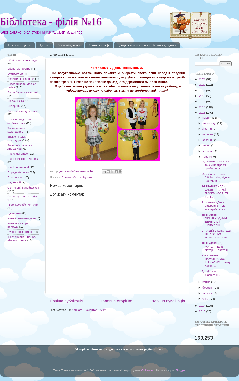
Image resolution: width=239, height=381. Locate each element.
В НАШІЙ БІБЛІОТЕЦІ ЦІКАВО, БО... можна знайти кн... (216, 234)
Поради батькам (18, 172)
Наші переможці (18, 167)
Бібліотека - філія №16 (51, 21)
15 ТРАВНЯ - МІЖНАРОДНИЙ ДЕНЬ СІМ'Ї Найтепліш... (214, 220)
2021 (202, 79)
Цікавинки (14, 213)
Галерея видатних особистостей (19, 121)
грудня (207, 117)
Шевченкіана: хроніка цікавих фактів (21, 238)
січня (206, 298)
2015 (202, 112)
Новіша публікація (66, 301)
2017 (202, 101)
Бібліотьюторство (18, 68)
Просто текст (16, 177)
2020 (202, 84)
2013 (202, 311)
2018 (202, 96)
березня (208, 287)
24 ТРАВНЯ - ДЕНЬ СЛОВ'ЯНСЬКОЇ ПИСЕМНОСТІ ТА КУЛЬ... (215, 191)
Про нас (44, 45)
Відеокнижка (15, 100)
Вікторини (14, 106)
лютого (207, 293)
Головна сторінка (19, 45)
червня (207, 151)
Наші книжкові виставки (23, 158)
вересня (208, 134)
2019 (202, 90)
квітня (206, 281)
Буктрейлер (15, 73)
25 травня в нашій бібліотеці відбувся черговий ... (216, 177)
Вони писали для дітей (22, 111)
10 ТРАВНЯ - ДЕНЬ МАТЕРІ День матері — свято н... (216, 246)
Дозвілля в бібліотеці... (211, 273)
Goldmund (147, 370)
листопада (209, 123)
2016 (202, 107)
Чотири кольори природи (17, 225)
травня (207, 156)
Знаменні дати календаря (16, 138)
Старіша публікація (167, 301)
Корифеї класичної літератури (19, 147)
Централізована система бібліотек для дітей (146, 45)
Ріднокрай (14, 182)
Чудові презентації (19, 231)
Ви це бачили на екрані (22, 92)
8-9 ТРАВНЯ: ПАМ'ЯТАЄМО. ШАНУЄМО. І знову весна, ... (216, 261)
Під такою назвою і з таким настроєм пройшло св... (215, 165)
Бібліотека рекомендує (22, 60)
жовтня (207, 128)
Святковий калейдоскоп (77, 177)
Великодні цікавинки (20, 78)
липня (206, 145)
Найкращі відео (17, 153)
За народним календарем (16, 130)
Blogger (180, 370)
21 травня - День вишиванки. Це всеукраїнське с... (215, 206)
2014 (202, 305)
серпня (207, 139)
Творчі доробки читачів (22, 204)
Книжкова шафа (99, 45)
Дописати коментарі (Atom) (89, 309)
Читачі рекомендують (21, 218)
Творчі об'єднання (69, 45)
